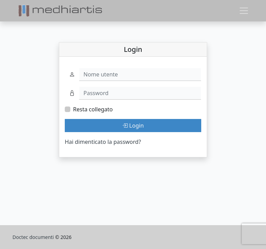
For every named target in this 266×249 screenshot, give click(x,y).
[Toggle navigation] (244, 11)
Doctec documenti (33, 237)
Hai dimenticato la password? (103, 142)
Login (133, 125)
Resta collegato (93, 109)
